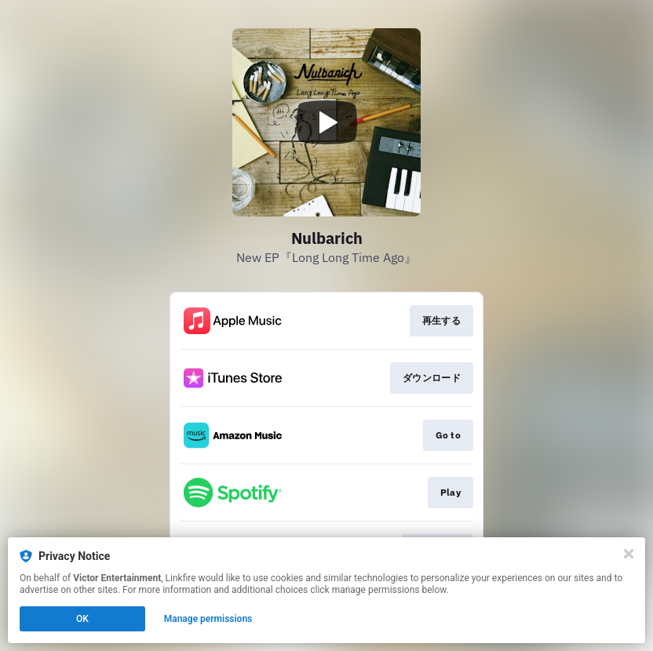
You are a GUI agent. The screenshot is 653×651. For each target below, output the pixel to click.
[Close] (628, 553)
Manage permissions (208, 618)
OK (82, 618)
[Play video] (326, 122)
